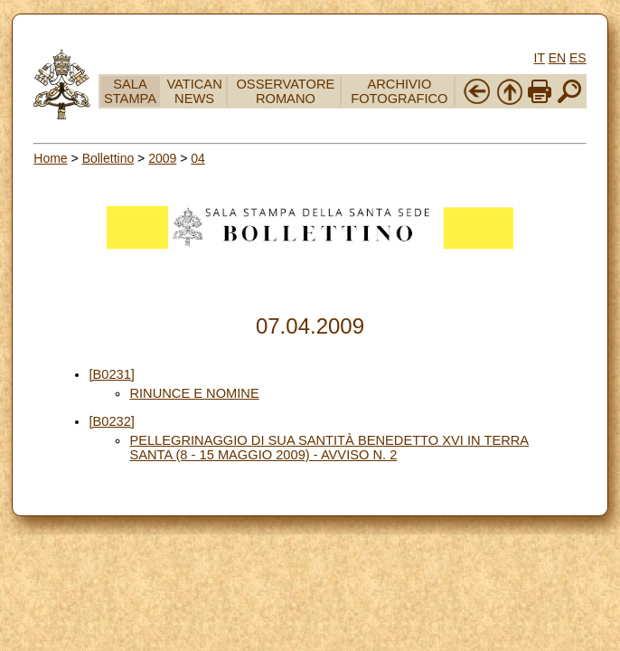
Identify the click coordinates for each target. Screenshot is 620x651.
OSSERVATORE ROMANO (285, 91)
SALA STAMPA (130, 91)
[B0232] (112, 421)
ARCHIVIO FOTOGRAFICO (399, 91)
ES (578, 58)
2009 (162, 158)
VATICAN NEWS (193, 91)
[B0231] (112, 374)
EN (557, 58)
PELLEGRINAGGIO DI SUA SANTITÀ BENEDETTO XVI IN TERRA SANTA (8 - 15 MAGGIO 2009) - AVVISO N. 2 (329, 447)
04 (198, 158)
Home (50, 158)
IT (539, 58)
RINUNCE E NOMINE (193, 393)
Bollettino (108, 158)
